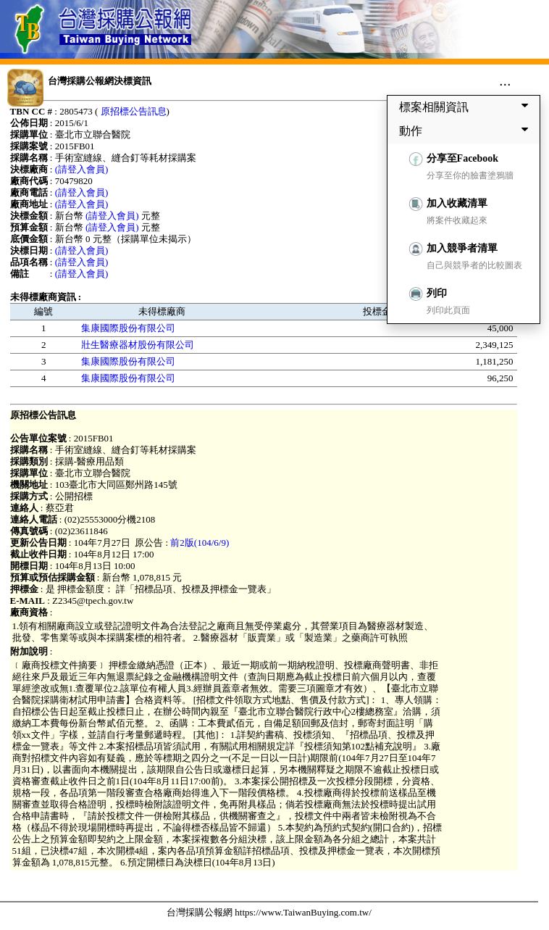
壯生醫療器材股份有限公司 (137, 344)
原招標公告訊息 (134, 111)
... (505, 80)
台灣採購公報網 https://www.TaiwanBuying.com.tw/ (269, 912)
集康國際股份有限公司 (128, 328)
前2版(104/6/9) (199, 542)
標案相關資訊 (466, 106)
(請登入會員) (82, 169)
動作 (466, 130)
